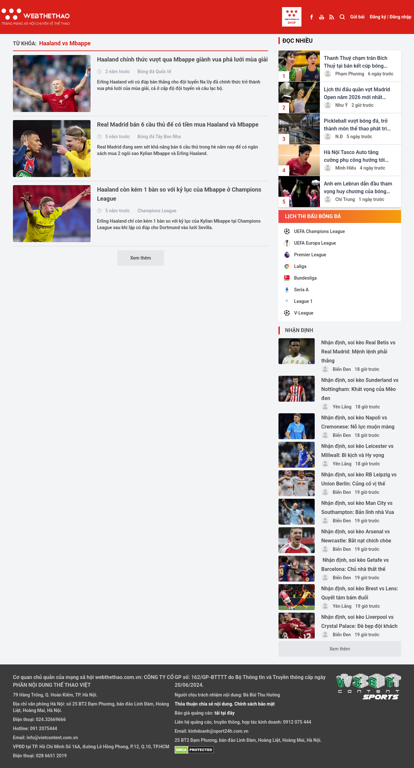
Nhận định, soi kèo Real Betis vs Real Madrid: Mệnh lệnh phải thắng (358, 351)
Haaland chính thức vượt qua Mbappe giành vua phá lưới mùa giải (182, 59)
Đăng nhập (400, 16)
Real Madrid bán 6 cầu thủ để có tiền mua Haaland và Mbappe (177, 124)
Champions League (157, 210)
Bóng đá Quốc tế (154, 71)
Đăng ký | (379, 16)
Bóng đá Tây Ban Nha (159, 136)
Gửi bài (357, 16)
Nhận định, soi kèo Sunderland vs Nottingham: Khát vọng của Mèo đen (359, 389)
